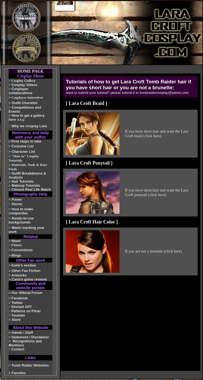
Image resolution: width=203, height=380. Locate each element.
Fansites (19, 373)
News (16, 241)
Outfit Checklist (24, 103)
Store (16, 320)
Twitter (17, 303)
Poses (17, 199)
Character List (23, 152)
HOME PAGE (30, 71)
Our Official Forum (27, 293)
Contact (17, 349)
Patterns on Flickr (26, 311)
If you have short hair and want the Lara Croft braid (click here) (156, 133)
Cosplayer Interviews (27, 97)
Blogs (16, 255)
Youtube (18, 315)
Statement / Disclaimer (30, 337)
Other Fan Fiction (26, 271)
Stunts (17, 204)
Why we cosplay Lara (29, 126)
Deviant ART (21, 307)
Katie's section (24, 265)
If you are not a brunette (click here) (153, 251)
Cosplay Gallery (23, 81)
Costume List (23, 146)
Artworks (19, 275)
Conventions (22, 250)
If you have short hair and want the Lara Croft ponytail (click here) (156, 192)
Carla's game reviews (29, 279)
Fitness (16, 245)
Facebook (20, 298)
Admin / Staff (22, 333)
